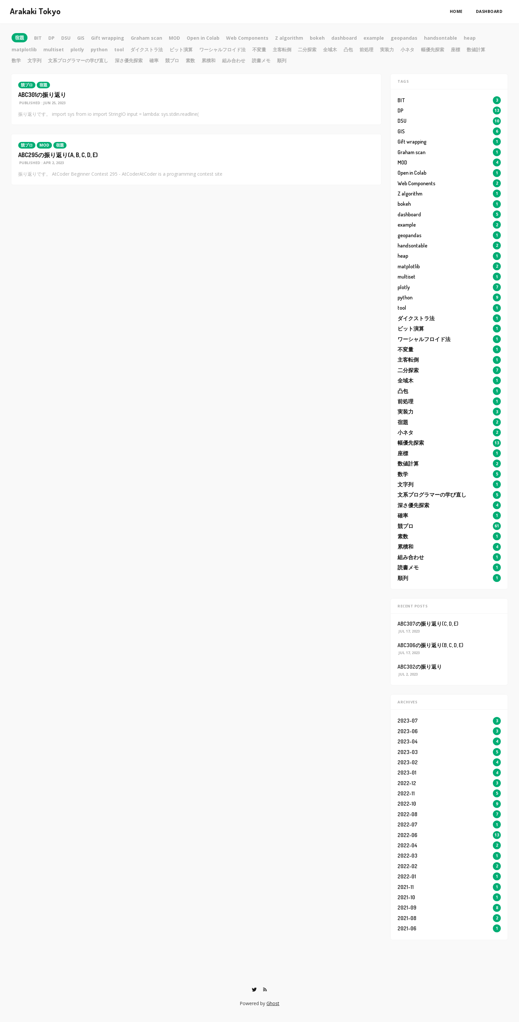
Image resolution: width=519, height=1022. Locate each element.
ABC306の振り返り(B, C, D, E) (430, 645)
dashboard (489, 11)
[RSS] (265, 990)
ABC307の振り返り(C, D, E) (428, 623)
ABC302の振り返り (420, 666)
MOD (44, 145)
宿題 (43, 85)
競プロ (27, 85)
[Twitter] (255, 990)
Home (456, 11)
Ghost (272, 1003)
